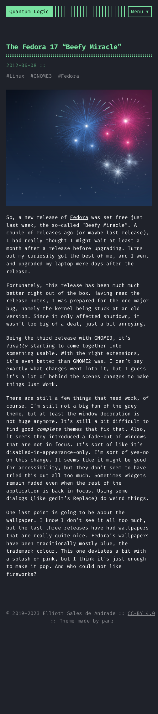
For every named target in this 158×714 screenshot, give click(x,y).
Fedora (70, 76)
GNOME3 (43, 76)
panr (108, 621)
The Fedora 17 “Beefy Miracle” (64, 46)
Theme (67, 621)
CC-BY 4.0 (141, 613)
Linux (16, 76)
